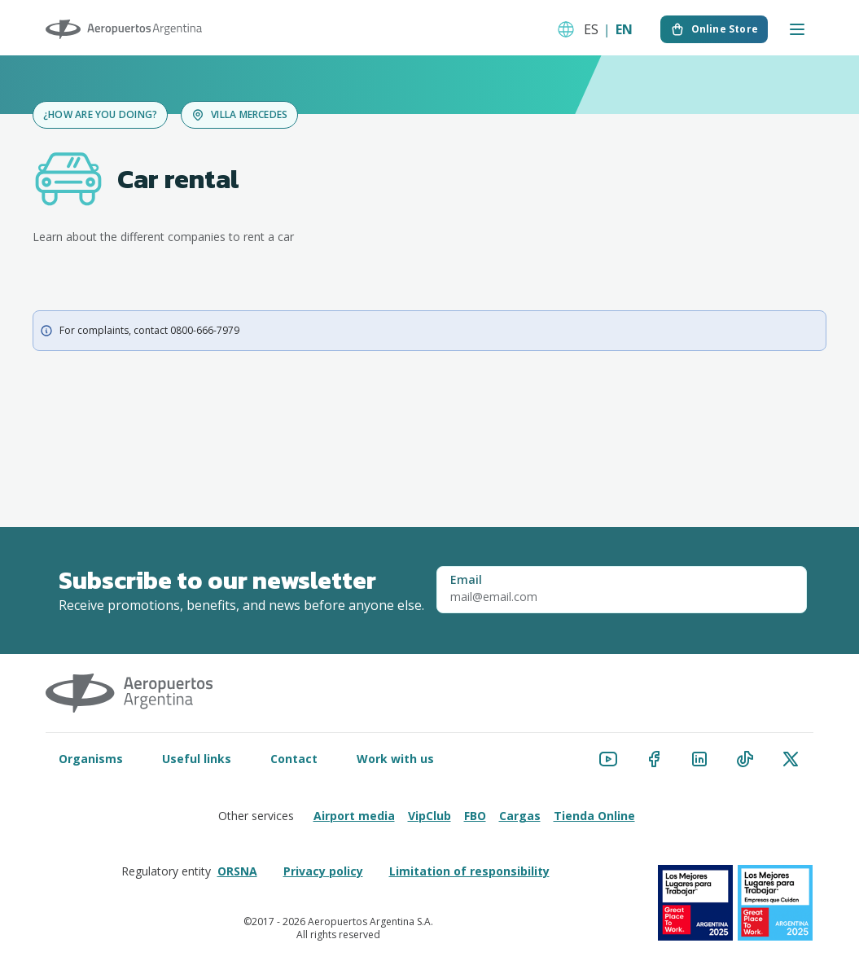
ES (591, 29)
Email (466, 580)
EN (624, 29)
